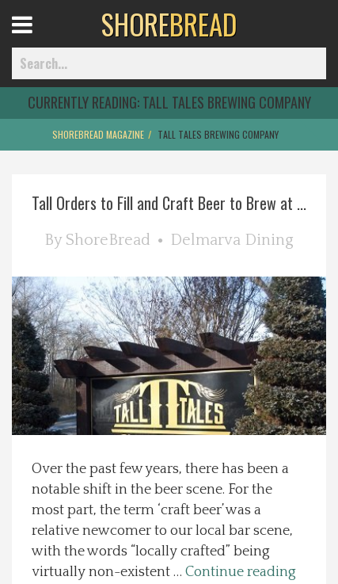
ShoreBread (108, 240)
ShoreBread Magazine (98, 134)
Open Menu (41, 39)
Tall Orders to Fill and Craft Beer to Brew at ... (169, 203)
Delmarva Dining (232, 240)
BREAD (169, 24)
